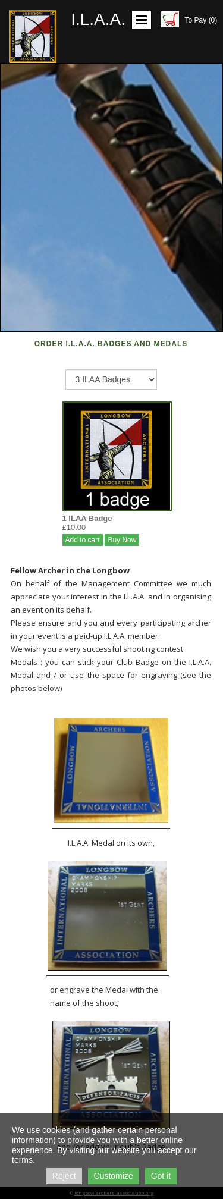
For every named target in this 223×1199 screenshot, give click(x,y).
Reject (64, 1176)
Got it (161, 1176)
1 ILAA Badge (87, 518)
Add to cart (82, 540)
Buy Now (122, 540)
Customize (113, 1176)
